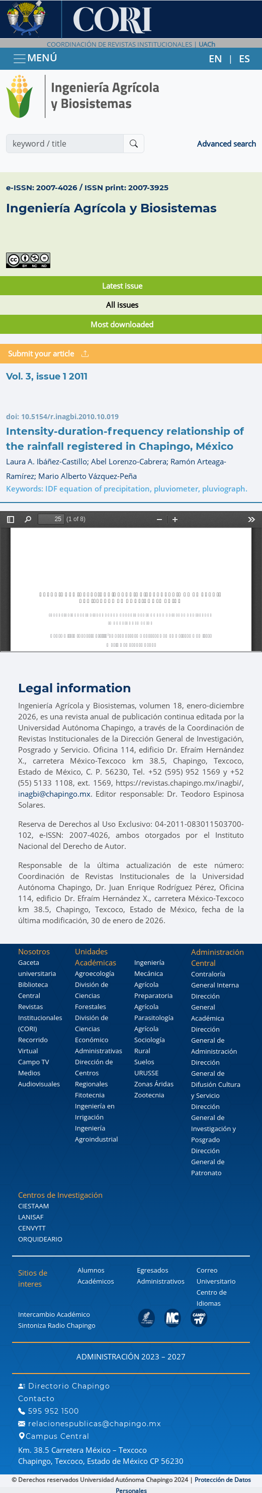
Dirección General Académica (207, 1007)
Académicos (95, 1281)
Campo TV (33, 1061)
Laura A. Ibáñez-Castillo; (48, 461)
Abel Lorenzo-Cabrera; (130, 461)
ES (244, 58)
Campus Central (54, 1436)
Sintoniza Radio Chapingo (57, 1325)
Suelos (144, 1061)
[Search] (65, 143)
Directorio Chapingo (64, 1386)
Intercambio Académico (54, 1314)
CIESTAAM (33, 1205)
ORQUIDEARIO (40, 1238)
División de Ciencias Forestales (91, 995)
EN (215, 58)
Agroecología (94, 973)
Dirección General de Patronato (207, 1161)
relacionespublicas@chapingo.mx (89, 1423)
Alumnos (91, 1270)
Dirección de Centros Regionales (94, 1072)
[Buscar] (133, 143)
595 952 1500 (48, 1411)
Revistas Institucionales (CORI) (40, 1017)
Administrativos (161, 1281)
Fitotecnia (90, 1094)
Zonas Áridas (153, 1083)
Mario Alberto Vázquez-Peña (87, 476)
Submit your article (48, 353)
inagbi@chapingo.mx (54, 794)
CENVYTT (32, 1227)
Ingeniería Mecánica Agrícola (149, 973)
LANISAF (30, 1216)
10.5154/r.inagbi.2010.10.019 (70, 416)
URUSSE (146, 1072)
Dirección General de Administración (214, 1040)
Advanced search (226, 144)
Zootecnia (149, 1094)
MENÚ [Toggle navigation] (34, 58)
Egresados (152, 1270)
